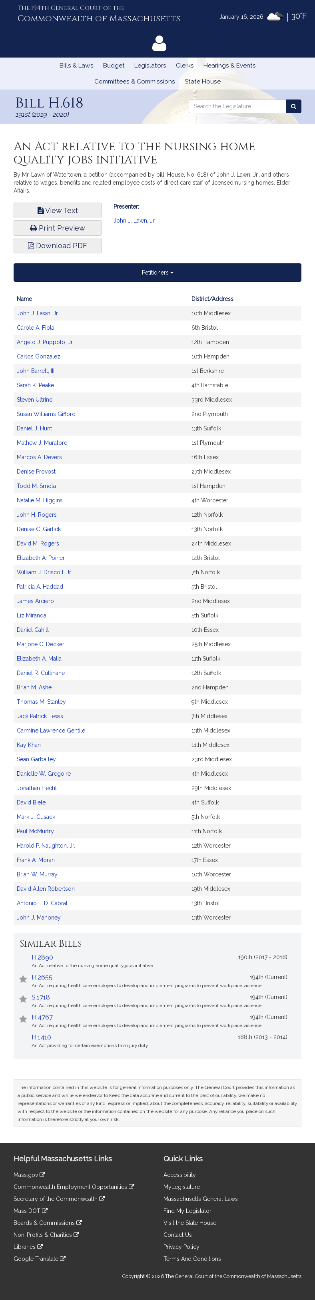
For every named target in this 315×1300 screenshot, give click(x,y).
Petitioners (157, 272)
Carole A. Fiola (35, 328)
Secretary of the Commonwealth (59, 1199)
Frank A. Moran (36, 860)
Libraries (28, 1247)
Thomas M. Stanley (41, 702)
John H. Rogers (37, 515)
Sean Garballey (36, 759)
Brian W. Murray (37, 874)
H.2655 (42, 977)
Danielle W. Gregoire (44, 773)
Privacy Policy (181, 1247)
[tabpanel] (157, 612)
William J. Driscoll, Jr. (44, 572)
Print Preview (57, 228)
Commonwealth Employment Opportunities (74, 1187)
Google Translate (40, 1259)
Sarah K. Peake (35, 385)
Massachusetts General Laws (200, 1199)
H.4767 (42, 1017)
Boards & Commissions (48, 1223)
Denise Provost (36, 471)
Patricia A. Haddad (40, 586)
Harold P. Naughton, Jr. (46, 845)
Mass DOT (31, 1211)
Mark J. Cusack (36, 817)
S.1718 (41, 997)
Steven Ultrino (35, 399)
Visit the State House (189, 1223)
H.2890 (42, 957)
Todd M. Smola (36, 486)
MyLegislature (181, 1187)
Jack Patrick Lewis (40, 716)
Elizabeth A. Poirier (41, 558)
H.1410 (41, 1037)
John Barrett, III (35, 371)
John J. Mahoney (39, 917)
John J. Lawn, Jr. (135, 220)
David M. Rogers (38, 543)
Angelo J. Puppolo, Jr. (45, 342)
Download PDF (57, 245)
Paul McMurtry (35, 831)
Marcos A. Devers (39, 457)
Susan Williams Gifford (46, 414)
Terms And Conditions (192, 1259)
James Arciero (35, 601)
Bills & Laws (77, 65)
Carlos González (38, 356)
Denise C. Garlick (39, 529)
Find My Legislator (187, 1211)
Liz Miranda (31, 615)
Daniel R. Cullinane (41, 673)
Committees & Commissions (134, 81)
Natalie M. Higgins (40, 500)
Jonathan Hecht (37, 788)
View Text (58, 210)
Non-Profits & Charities (46, 1235)
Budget (114, 65)
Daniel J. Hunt (34, 428)
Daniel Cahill (33, 630)
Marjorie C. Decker (40, 644)
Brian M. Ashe (34, 687)
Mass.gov (29, 1175)
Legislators (150, 65)
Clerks (185, 65)
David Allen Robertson (46, 889)
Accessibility (179, 1175)
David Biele (31, 802)
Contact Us (177, 1235)
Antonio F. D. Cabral (42, 903)
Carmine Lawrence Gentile (51, 730)
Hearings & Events (229, 65)
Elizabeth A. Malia (39, 658)
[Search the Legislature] (293, 106)
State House (203, 81)
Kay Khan (29, 745)
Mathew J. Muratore (42, 443)
